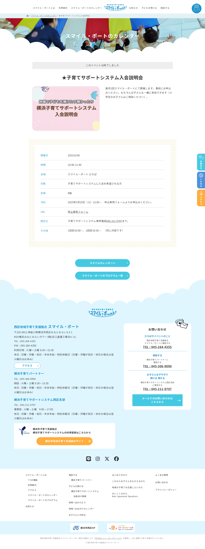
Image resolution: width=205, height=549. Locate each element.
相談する (165, 8)
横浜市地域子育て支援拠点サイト (64, 441)
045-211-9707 (114, 221)
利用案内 (63, 8)
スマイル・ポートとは (44, 8)
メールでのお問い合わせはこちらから (157, 400)
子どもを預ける (149, 8)
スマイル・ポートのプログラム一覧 (102, 276)
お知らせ (133, 8)
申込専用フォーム (78, 212)
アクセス (27, 366)
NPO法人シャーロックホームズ (108, 538)
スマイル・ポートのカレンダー (86, 8)
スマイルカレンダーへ (102, 263)
